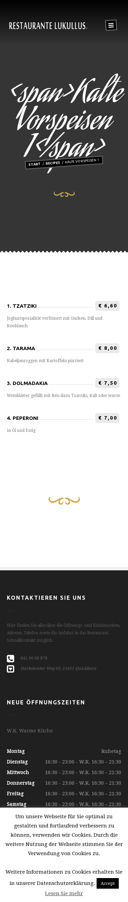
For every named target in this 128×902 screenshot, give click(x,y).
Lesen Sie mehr (64, 893)
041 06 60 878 (33, 658)
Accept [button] (108, 883)
